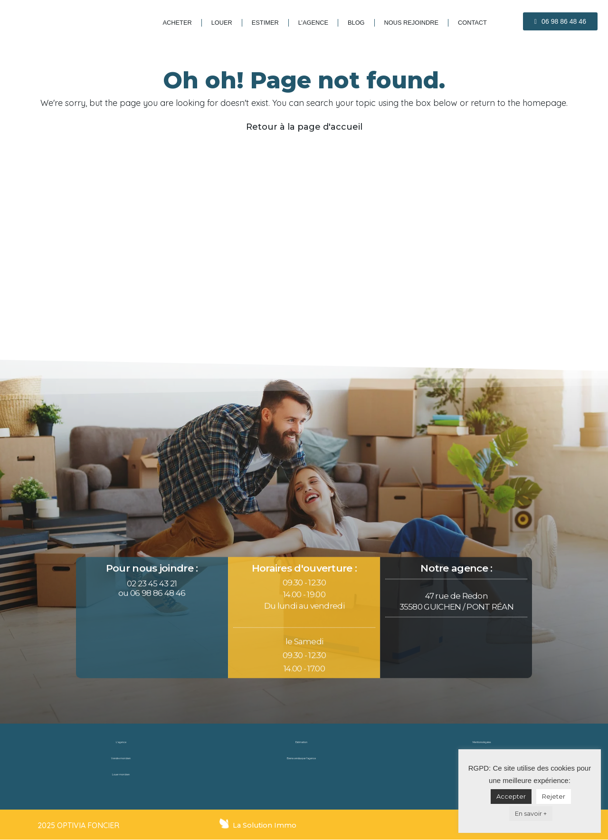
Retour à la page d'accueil (304, 127)
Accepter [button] (511, 796)
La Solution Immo (265, 825)
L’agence (313, 22)
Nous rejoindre (411, 22)
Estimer (265, 22)
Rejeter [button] (553, 796)
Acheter (177, 22)
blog (356, 22)
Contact (472, 22)
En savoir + (531, 813)
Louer (221, 22)
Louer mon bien (121, 774)
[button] (560, 21)
